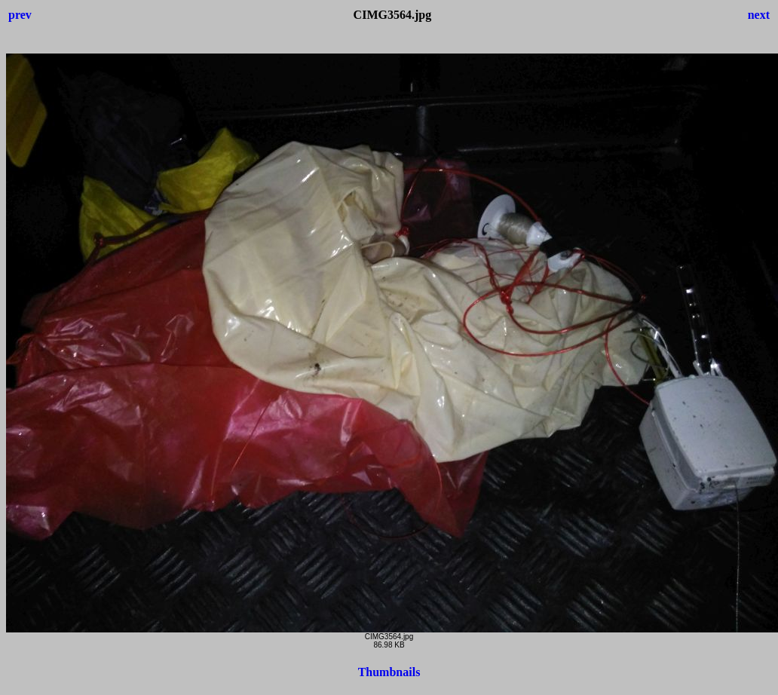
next (759, 14)
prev (20, 14)
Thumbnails (389, 672)
